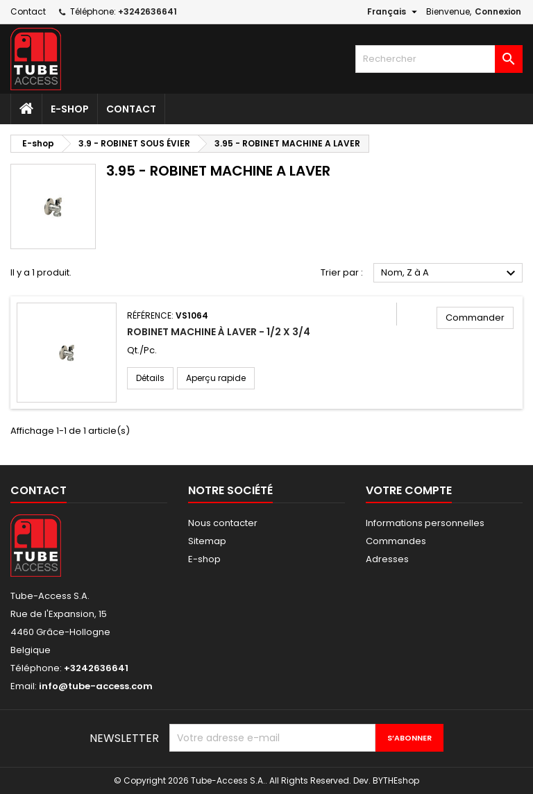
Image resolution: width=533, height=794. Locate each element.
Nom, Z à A (450, 273)
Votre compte (409, 490)
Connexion (498, 11)
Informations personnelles (425, 523)
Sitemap (207, 541)
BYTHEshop (396, 780)
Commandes (396, 541)
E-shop (70, 109)
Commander (475, 317)
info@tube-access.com (96, 686)
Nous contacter (222, 523)
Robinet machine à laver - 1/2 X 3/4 (218, 332)
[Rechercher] (439, 59)
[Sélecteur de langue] (394, 12)
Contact (28, 11)
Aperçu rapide (216, 378)
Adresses (387, 559)
